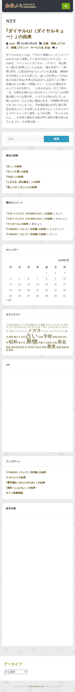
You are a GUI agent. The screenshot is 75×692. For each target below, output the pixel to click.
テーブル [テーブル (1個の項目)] (35, 327)
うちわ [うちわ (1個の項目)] (9, 325)
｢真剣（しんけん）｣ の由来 (20, 487)
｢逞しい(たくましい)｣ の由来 (21, 187)
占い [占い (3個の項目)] (32, 335)
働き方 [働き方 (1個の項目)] (17, 337)
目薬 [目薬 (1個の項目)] (55, 343)
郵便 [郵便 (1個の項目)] (63, 347)
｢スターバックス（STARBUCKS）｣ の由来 (29, 213)
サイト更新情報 (14, 493)
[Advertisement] (37, 411)
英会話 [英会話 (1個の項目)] (38, 347)
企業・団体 (49, 43)
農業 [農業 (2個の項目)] (51, 346)
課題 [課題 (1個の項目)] (44, 347)
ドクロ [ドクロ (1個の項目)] (51, 327)
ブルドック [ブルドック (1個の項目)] (14, 331)
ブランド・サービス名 (31, 47)
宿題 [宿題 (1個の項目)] (55, 337)
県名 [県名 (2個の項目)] (62, 342)
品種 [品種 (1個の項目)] (40, 337)
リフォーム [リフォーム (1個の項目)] (47, 331)
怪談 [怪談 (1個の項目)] (60, 337)
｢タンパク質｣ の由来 (17, 171)
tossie (12, 43)
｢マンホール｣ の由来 (17, 224)
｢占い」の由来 (14, 166)
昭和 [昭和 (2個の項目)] (13, 342)
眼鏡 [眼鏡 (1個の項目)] (8, 347)
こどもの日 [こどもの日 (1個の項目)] (28, 325)
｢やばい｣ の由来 (14, 176)
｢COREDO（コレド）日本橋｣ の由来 (26, 229)
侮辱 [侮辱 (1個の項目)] (11, 337)
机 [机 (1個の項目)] (24, 343)
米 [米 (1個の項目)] (26, 347)
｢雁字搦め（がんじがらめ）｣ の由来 (25, 482)
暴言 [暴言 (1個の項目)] (20, 343)
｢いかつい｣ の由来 (16, 477)
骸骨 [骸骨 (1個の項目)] (11, 350)
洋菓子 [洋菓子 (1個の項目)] (41, 343)
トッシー (54, 229)
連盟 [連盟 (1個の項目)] (58, 347)
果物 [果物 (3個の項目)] (32, 341)
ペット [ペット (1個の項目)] (23, 331)
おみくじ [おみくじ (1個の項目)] (17, 325)
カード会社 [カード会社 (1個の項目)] (39, 325)
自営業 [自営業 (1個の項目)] (31, 347)
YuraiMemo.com (36, 686)
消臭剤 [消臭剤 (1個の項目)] (48, 343)
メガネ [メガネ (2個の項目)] (34, 330)
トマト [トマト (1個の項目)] (44, 327)
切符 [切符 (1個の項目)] (23, 337)
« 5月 (8, 300)
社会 (47, 47)
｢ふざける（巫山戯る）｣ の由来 (23, 182)
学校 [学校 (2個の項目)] (47, 336)
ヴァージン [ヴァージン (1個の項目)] (59, 331)
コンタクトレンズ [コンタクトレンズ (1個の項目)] (22, 327)
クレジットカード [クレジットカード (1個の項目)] (54, 325)
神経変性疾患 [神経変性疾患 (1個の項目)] (17, 347)
